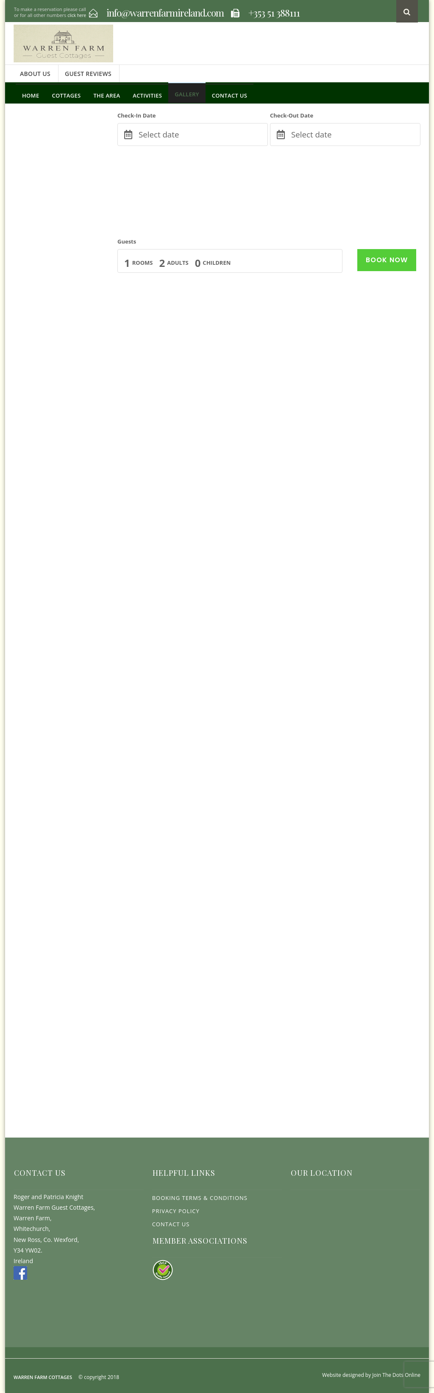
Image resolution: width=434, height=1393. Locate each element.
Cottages (66, 95)
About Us (35, 74)
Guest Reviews (88, 74)
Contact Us (229, 95)
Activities (147, 95)
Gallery (187, 94)
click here (76, 15)
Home (30, 95)
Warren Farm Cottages (43, 1377)
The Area (106, 95)
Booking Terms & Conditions (200, 1198)
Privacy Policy (176, 1211)
